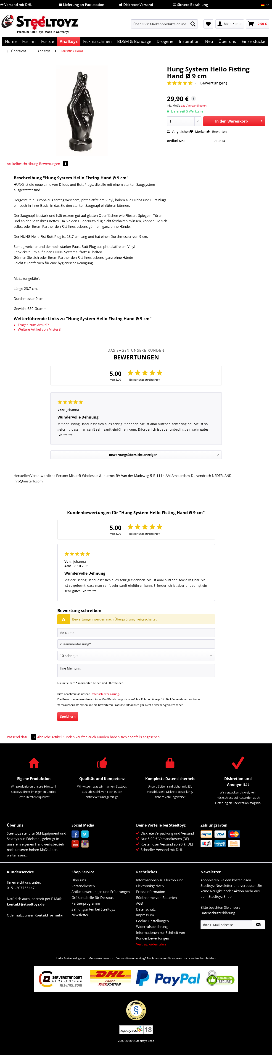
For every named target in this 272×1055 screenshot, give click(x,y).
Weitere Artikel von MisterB (37, 329)
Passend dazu (22, 737)
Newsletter (79, 915)
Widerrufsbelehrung (152, 926)
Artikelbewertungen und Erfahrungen (100, 891)
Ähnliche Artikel (49, 737)
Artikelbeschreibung (22, 163)
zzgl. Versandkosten (193, 105)
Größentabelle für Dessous (92, 897)
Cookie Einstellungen (152, 921)
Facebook (75, 834)
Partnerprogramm (85, 903)
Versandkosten (83, 886)
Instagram (85, 844)
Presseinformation (150, 891)
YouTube (75, 844)
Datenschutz (146, 909)
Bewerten (217, 131)
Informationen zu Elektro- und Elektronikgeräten (159, 883)
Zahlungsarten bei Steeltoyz (93, 909)
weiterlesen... (17, 855)
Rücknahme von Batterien (156, 897)
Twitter (85, 834)
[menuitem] (164, 26)
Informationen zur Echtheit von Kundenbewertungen (160, 935)
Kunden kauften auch (79, 737)
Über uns (78, 880)
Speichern (68, 716)
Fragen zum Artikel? (31, 324)
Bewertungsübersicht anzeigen (164, 454)
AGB (139, 903)
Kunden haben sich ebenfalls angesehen (128, 737)
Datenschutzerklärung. (105, 694)
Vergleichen (178, 131)
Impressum (145, 915)
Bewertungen (53, 163)
